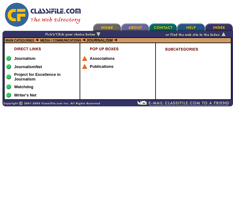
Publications (101, 66)
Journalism (24, 58)
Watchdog (23, 86)
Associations (102, 58)
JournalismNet (28, 66)
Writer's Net (25, 95)
